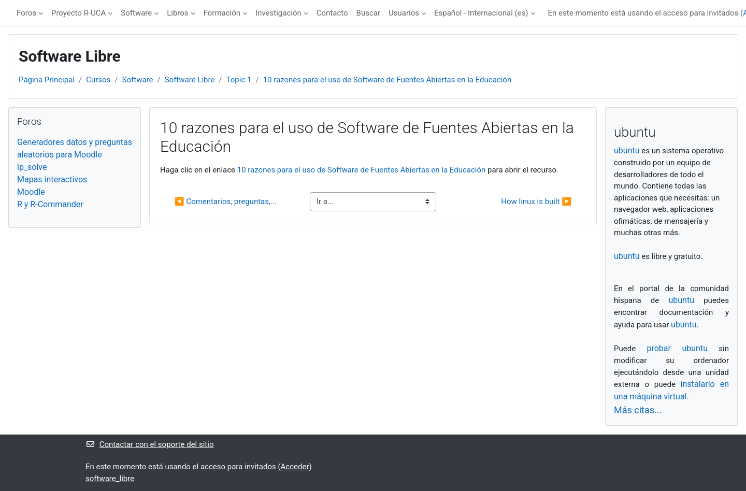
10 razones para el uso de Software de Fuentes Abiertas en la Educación (387, 79)
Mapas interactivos (52, 179)
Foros (26, 13)
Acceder (295, 466)
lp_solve (32, 167)
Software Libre (190, 79)
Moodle (31, 192)
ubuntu (627, 150)
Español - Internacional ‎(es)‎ (481, 13)
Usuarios (404, 13)
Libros (177, 13)
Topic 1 (239, 79)
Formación (222, 13)
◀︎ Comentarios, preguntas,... (226, 201)
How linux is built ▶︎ (536, 201)
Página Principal (47, 79)
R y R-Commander (50, 204)
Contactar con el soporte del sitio (149, 444)
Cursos (98, 79)
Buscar (368, 13)
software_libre (109, 478)
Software (136, 13)
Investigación (278, 13)
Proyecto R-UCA (78, 13)
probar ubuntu (677, 348)
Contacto (332, 13)
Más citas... (638, 410)
